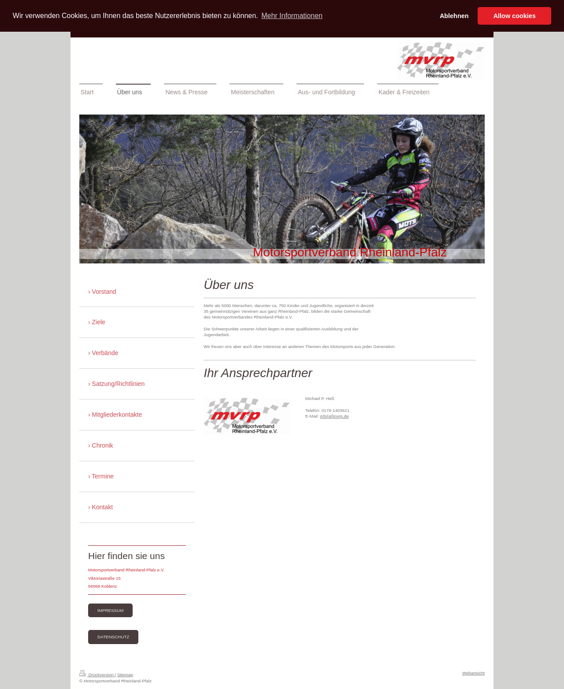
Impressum (110, 610)
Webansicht (473, 672)
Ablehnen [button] (454, 15)
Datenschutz (113, 636)
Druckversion (97, 674)
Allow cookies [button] (515, 15)
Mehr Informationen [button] (292, 15)
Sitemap (125, 674)
